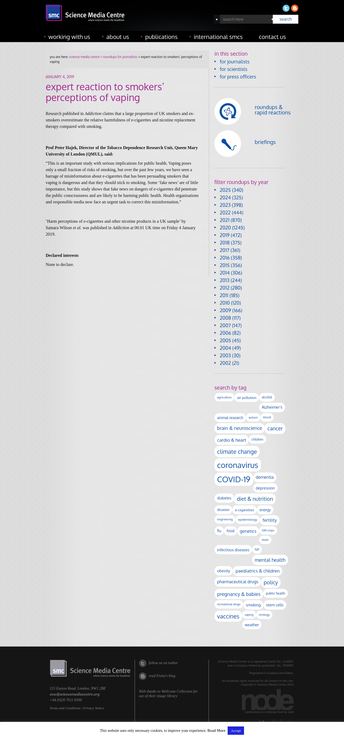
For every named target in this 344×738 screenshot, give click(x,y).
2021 (225, 220)
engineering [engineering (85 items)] (225, 519)
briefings (265, 141)
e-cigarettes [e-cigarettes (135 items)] (244, 509)
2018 (225, 243)
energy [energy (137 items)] (265, 509)
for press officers (238, 77)
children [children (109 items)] (257, 439)
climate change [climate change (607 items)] (237, 451)
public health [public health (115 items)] (275, 593)
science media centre (84, 57)
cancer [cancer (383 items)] (275, 428)
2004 (225, 348)
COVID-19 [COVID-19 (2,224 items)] (233, 479)
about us (117, 36)
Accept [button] (236, 731)
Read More (216, 731)
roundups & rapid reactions (273, 109)
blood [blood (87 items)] (267, 417)
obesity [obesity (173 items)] (223, 570)
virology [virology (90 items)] (264, 615)
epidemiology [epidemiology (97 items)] (247, 519)
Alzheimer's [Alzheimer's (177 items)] (272, 407)
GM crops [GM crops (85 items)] (268, 530)
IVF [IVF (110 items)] (257, 549)
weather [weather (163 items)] (252, 624)
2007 (225, 325)
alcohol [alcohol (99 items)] (267, 397)
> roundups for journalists (118, 57)
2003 (225, 355)
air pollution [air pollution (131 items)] (246, 397)
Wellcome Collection (176, 691)
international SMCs (218, 36)
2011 (224, 295)
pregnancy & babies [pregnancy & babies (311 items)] (238, 594)
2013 (225, 280)
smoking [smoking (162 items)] (253, 604)
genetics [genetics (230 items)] (248, 531)
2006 (225, 333)
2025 (225, 190)
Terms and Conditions (65, 708)
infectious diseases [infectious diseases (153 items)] (233, 549)
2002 (225, 363)
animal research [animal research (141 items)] (230, 417)
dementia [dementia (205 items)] (265, 477)
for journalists (235, 61)
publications (161, 36)
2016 (225, 258)
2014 (225, 273)
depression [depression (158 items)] (265, 487)
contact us (272, 36)
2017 (224, 250)
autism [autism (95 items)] (253, 417)
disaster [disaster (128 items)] (223, 509)
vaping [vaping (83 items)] (249, 615)
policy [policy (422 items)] (271, 582)
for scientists (234, 69)
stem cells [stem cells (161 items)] (275, 604)
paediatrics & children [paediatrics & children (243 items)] (257, 571)
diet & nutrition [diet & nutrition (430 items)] (255, 498)
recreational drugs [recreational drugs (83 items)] (229, 604)
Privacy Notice (93, 708)
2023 (225, 205)
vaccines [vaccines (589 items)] (228, 616)
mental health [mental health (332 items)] (270, 560)
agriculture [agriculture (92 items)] (224, 397)
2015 (225, 265)
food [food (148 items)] (230, 530)
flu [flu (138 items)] (219, 530)
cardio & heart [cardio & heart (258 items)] (231, 440)
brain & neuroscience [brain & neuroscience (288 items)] (239, 428)
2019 (225, 235)
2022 (225, 212)
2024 (225, 197)
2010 (225, 303)
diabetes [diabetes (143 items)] (224, 498)
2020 (225, 228)
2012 (225, 288)
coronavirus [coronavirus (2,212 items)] (237, 465)
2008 (225, 318)
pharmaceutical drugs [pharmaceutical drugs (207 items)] (237, 581)
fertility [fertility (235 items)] (270, 520)
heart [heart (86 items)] (265, 540)
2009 (225, 310)
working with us (69, 36)
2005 (225, 340)
